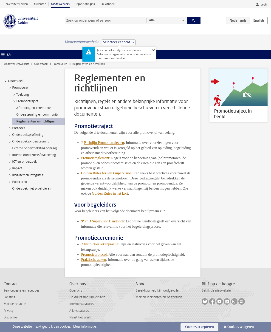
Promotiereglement (95, 158)
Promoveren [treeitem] (18, 87)
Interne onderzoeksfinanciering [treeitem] (32, 155)
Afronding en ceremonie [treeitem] (33, 108)
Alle (152, 20)
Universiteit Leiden (15, 4)
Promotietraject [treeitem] (25, 101)
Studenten (39, 4)
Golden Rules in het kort (110, 193)
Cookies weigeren (240, 327)
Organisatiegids (84, 4)
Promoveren (60, 64)
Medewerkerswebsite (16, 64)
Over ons (75, 290)
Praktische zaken (93, 259)
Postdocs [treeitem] (16, 128)
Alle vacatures (79, 311)
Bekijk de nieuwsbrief (217, 290)
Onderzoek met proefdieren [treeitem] (31, 188)
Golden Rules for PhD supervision (106, 173)
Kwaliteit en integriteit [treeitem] (25, 175)
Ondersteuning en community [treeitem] (37, 114)
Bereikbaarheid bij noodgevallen (158, 290)
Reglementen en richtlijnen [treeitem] (36, 121)
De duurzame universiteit (87, 297)
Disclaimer (10, 317)
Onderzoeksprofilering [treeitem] (25, 135)
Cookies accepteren (199, 327)
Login (264, 4)
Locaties (9, 297)
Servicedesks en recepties (21, 290)
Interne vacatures (81, 304)
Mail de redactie (14, 304)
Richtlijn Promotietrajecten (104, 143)
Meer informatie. (85, 326)
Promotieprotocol (94, 254)
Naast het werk (80, 317)
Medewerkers (60, 4)
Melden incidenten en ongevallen (159, 297)
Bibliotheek (107, 4)
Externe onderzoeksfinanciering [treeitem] (34, 148)
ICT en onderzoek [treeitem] (22, 161)
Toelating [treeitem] (20, 94)
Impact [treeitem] (15, 168)
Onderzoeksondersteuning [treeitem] (28, 141)
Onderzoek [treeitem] (13, 81)
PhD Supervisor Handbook (104, 221)
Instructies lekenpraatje (101, 244)
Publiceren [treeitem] (17, 182)
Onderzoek (41, 64)
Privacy (8, 311)
